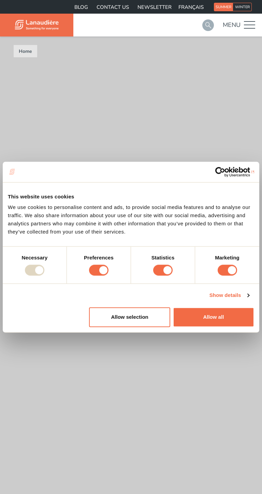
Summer (223, 7)
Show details (225, 295)
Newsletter (154, 7)
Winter (242, 7)
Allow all (213, 317)
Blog (81, 7)
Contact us (113, 7)
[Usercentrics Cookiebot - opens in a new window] (224, 172)
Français (191, 7)
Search (208, 25)
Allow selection (129, 317)
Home (25, 51)
